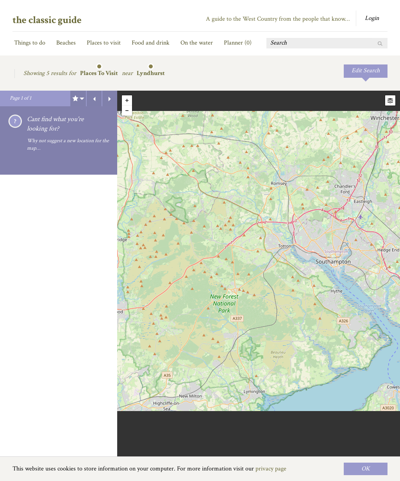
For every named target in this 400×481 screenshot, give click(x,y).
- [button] (127, 110)
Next (110, 98)
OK (365, 469)
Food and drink (151, 43)
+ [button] (127, 100)
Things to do (29, 43)
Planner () (238, 43)
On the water (196, 43)
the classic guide (47, 20)
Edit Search (366, 70)
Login (372, 18)
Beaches (66, 43)
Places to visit (104, 43)
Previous (94, 98)
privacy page (270, 469)
